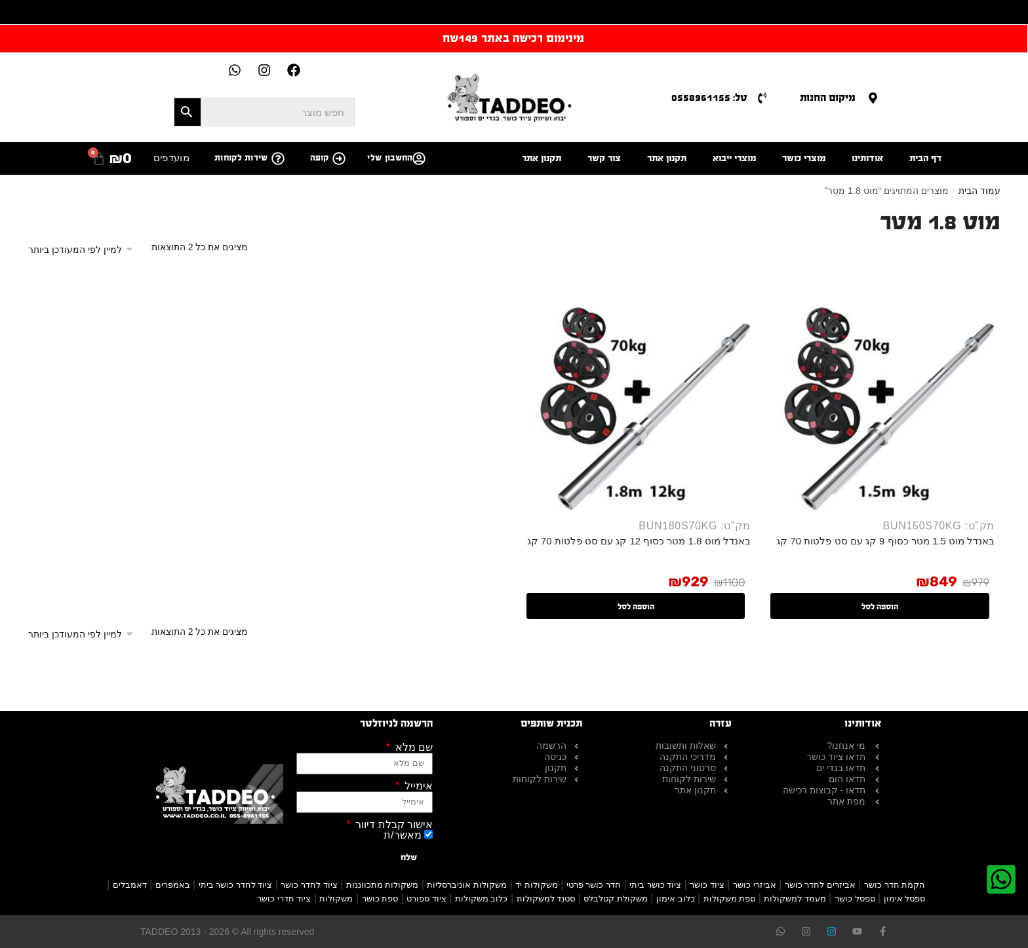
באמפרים (172, 885)
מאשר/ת (402, 835)
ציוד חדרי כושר (284, 898)
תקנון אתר (666, 158)
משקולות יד (536, 885)
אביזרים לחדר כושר (820, 885)
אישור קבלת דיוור (393, 825)
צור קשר (604, 158)
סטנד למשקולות (546, 898)
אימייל (417, 786)
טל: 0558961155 (709, 97)
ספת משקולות (729, 898)
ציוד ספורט (426, 898)
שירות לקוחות (241, 158)
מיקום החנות (828, 97)
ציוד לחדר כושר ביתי (236, 885)
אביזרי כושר (754, 885)
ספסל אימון (905, 898)
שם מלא (412, 747)
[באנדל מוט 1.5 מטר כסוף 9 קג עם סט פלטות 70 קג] (880, 397)
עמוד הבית (979, 190)
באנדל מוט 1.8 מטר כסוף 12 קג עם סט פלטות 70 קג (639, 540)
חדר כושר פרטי (593, 885)
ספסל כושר (855, 898)
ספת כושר (380, 898)
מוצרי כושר (803, 158)
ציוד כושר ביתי (655, 885)
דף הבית (925, 158)
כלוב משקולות (481, 898)
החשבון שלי (389, 158)
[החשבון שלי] (418, 158)
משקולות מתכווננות (382, 885)
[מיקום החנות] (873, 98)
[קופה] (339, 158)
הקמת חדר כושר (894, 885)
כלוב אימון (675, 898)
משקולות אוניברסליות (467, 885)
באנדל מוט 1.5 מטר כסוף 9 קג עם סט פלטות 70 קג (885, 540)
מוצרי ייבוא (734, 158)
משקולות (336, 898)
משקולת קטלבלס (615, 898)
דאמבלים (130, 885)
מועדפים (171, 157)
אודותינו (867, 158)
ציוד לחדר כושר (309, 885)
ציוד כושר (707, 885)
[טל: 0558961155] (762, 98)
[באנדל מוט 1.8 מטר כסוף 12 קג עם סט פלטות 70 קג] (636, 397)
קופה (319, 158)
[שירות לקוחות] (278, 158)
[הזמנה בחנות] (85, 250)
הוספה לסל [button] (879, 606)
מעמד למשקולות (795, 898)
